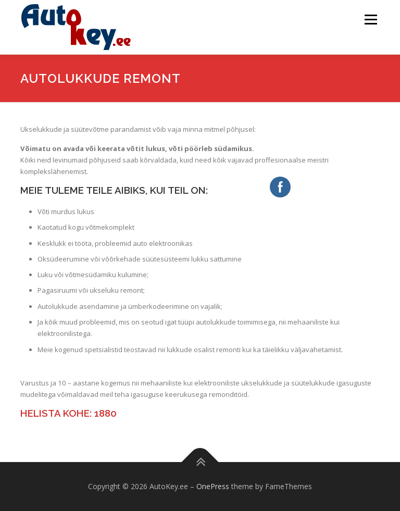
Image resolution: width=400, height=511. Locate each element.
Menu (370, 19)
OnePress (212, 486)
